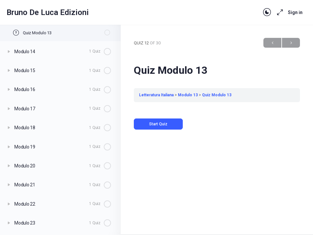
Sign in (295, 12)
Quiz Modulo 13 (216, 95)
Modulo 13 (188, 95)
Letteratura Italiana (156, 95)
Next (291, 43)
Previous (272, 43)
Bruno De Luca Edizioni (48, 12)
